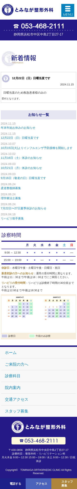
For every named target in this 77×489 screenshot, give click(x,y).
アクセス (41, 483)
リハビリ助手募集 (12, 218)
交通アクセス (16, 399)
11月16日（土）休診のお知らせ (21, 157)
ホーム (11, 352)
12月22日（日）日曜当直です (31, 78)
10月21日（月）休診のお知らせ (21, 168)
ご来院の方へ (16, 364)
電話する (15, 483)
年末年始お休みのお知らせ (18, 127)
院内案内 (13, 387)
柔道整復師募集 (11, 188)
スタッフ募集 (16, 411)
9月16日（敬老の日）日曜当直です (23, 178)
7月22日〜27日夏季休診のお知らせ (23, 208)
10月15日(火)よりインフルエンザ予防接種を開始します (37, 148)
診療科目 (13, 376)
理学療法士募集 (11, 198)
